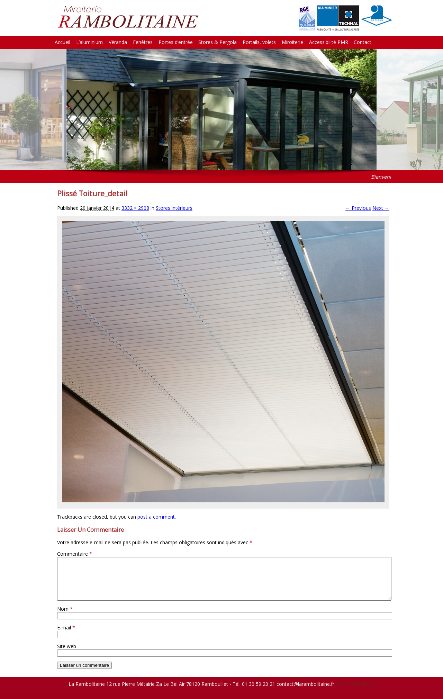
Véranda (118, 42)
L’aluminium (89, 42)
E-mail (66, 636)
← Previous (358, 208)
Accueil (62, 42)
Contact (362, 42)
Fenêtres (143, 42)
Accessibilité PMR (328, 42)
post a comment (156, 516)
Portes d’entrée (176, 42)
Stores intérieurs (174, 208)
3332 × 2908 (135, 208)
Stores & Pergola (217, 42)
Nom (65, 617)
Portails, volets (259, 42)
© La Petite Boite (355, 692)
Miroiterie (292, 42)
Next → (380, 208)
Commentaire (74, 553)
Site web (66, 654)
